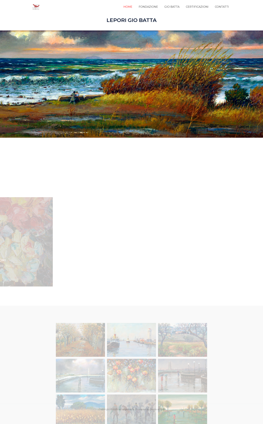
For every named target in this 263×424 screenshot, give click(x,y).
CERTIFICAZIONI (198, 6)
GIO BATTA (174, 6)
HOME (132, 6)
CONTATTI (222, 6)
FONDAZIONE (152, 6)
